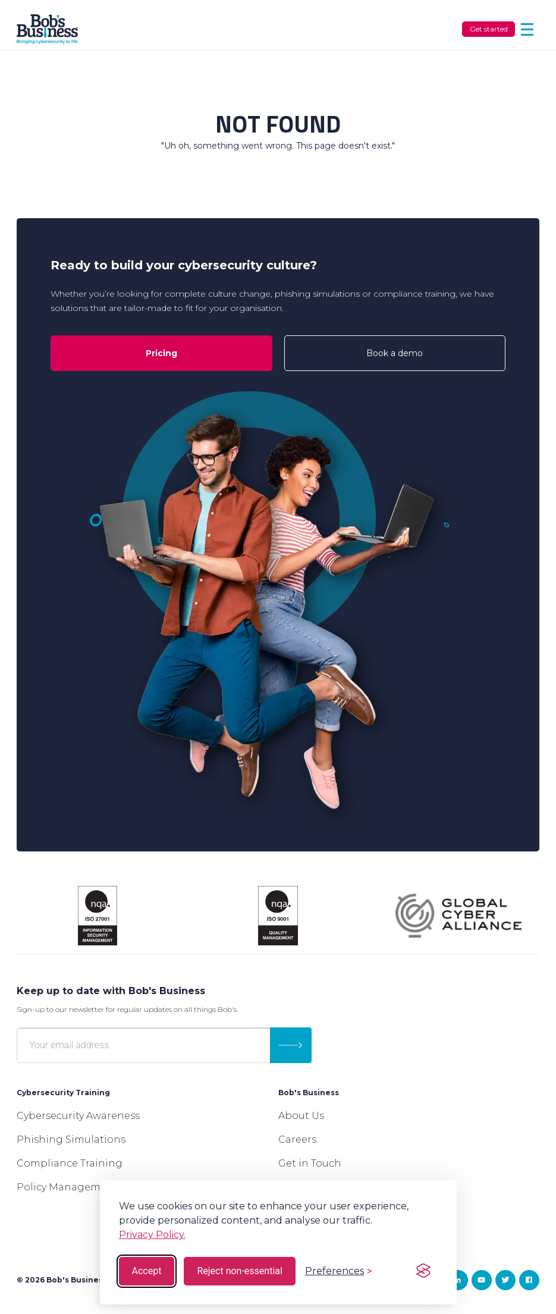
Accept (147, 1271)
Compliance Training (69, 1163)
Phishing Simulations (71, 1139)
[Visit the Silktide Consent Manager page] (423, 1271)
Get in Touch (309, 1163)
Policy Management (67, 1187)
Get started (489, 28)
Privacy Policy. (152, 1234)
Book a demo (394, 353)
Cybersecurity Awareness (78, 1115)
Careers (297, 1139)
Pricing (161, 353)
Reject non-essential (239, 1271)
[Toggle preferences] (338, 1270)
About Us (301, 1115)
